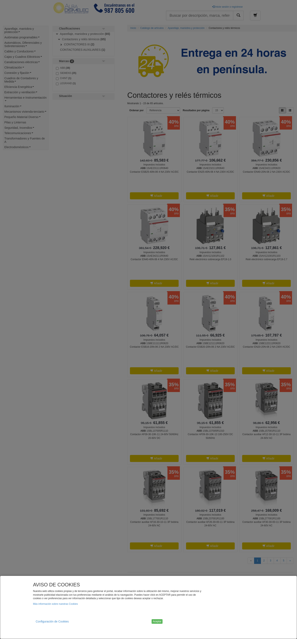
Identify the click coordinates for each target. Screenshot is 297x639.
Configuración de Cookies (52, 621)
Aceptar (157, 621)
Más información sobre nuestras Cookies (55, 603)
